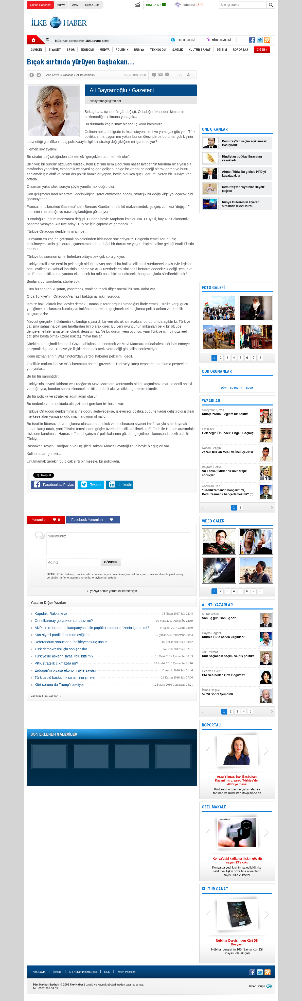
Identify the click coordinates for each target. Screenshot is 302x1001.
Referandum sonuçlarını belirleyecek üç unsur (71, 642)
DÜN (223, 387)
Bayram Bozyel (230, 471)
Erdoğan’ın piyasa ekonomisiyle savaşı (65, 670)
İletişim (57, 971)
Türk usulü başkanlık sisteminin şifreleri (66, 677)
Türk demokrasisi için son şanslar (61, 649)
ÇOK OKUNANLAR (217, 371)
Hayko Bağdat (230, 635)
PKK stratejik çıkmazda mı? (56, 663)
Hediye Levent (230, 673)
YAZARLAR (211, 400)
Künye (61, 4)
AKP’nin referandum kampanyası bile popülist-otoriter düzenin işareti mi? (92, 628)
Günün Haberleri (40, 4)
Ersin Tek (230, 431)
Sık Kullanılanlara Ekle (83, 971)
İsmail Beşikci (230, 692)
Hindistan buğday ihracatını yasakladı (242, 158)
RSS (107, 971)
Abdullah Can (230, 490)
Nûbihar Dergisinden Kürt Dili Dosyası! (85, 40)
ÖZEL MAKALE (214, 807)
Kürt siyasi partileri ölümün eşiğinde (63, 635)
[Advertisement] (183, 22)
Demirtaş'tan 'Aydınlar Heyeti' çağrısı (243, 189)
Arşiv (75, 4)
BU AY (250, 387)
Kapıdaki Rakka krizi (51, 614)
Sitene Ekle (92, 4)
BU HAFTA (236, 387)
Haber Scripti (256, 986)
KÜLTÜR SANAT (215, 889)
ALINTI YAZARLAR (217, 604)
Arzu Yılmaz (230, 654)
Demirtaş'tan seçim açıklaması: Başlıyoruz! (244, 143)
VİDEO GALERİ (213, 521)
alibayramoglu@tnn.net (105, 101)
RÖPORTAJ (211, 725)
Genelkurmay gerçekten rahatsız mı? (64, 621)
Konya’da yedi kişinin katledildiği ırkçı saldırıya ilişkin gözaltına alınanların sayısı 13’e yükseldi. (237, 867)
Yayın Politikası (126, 971)
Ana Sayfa (39, 971)
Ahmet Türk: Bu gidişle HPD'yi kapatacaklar (244, 173)
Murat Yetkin (230, 616)
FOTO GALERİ (213, 287)
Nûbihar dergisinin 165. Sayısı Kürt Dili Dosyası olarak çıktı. (237, 947)
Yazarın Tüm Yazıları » (46, 696)
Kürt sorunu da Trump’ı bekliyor (59, 685)
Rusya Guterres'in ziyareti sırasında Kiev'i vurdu (241, 204)
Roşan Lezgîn (230, 450)
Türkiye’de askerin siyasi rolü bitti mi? (64, 656)
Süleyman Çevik (230, 412)
